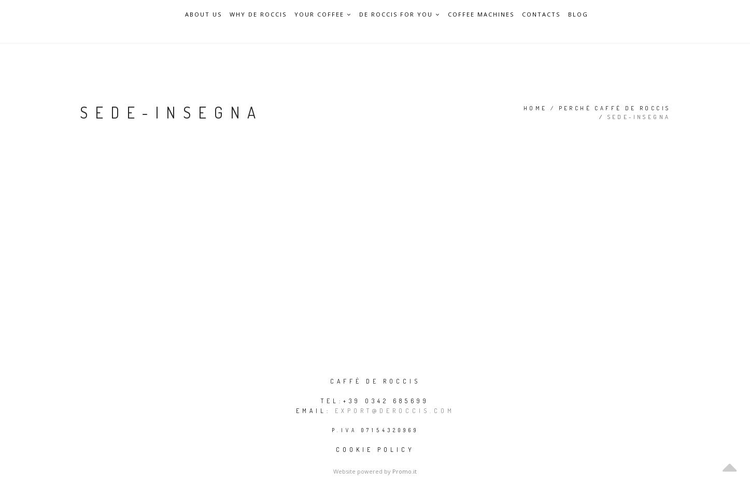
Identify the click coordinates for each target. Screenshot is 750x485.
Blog (578, 14)
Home (535, 108)
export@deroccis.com (395, 411)
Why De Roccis (258, 14)
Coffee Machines (481, 14)
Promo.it (404, 471)
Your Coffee (322, 14)
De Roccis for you (399, 14)
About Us (203, 14)
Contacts (541, 14)
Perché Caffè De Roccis (615, 108)
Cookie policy (375, 449)
